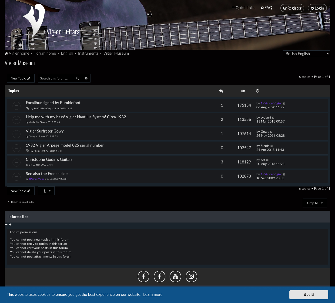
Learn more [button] (152, 294)
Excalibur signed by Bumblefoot (53, 101)
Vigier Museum (20, 61)
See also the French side (47, 172)
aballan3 (33, 121)
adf (263, 159)
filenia (37, 150)
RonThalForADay (42, 107)
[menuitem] (266, 7)
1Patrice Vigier (271, 102)
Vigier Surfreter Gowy (45, 130)
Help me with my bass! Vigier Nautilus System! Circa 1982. (76, 115)
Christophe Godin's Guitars (49, 158)
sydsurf (266, 116)
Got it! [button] (309, 294)
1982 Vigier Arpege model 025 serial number (65, 144)
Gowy (32, 135)
